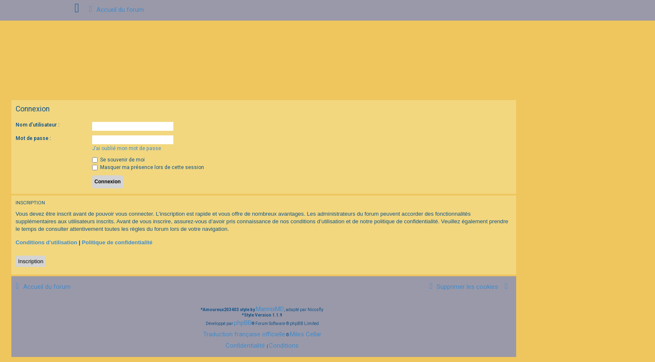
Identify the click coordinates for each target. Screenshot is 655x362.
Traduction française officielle (244, 334)
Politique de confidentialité (117, 242)
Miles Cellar (305, 334)
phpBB (243, 323)
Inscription (30, 261)
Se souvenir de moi (118, 160)
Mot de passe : (33, 138)
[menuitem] (462, 287)
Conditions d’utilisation (46, 242)
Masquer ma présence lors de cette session (148, 167)
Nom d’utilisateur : (37, 125)
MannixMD (270, 309)
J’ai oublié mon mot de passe (126, 148)
